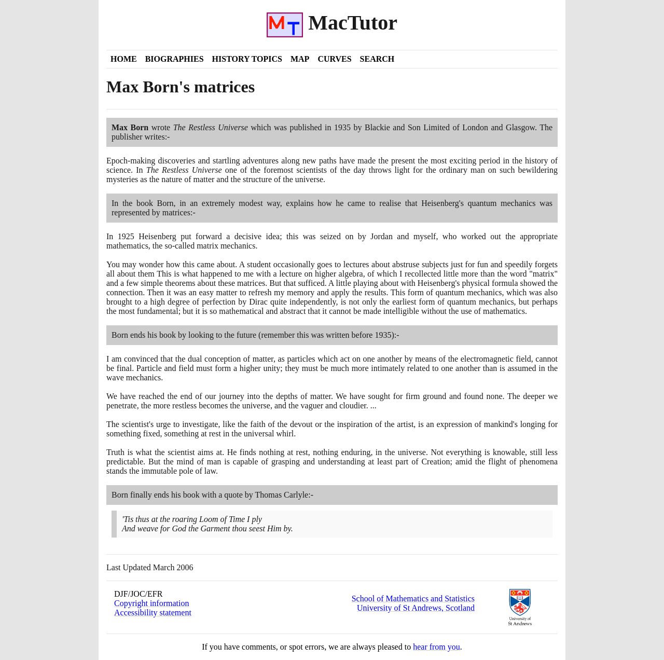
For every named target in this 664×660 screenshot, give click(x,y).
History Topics (247, 58)
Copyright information (151, 603)
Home (123, 58)
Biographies (174, 58)
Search (377, 58)
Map (299, 58)
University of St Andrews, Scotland (416, 607)
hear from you (436, 646)
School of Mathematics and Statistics (413, 598)
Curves (334, 58)
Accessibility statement (152, 612)
